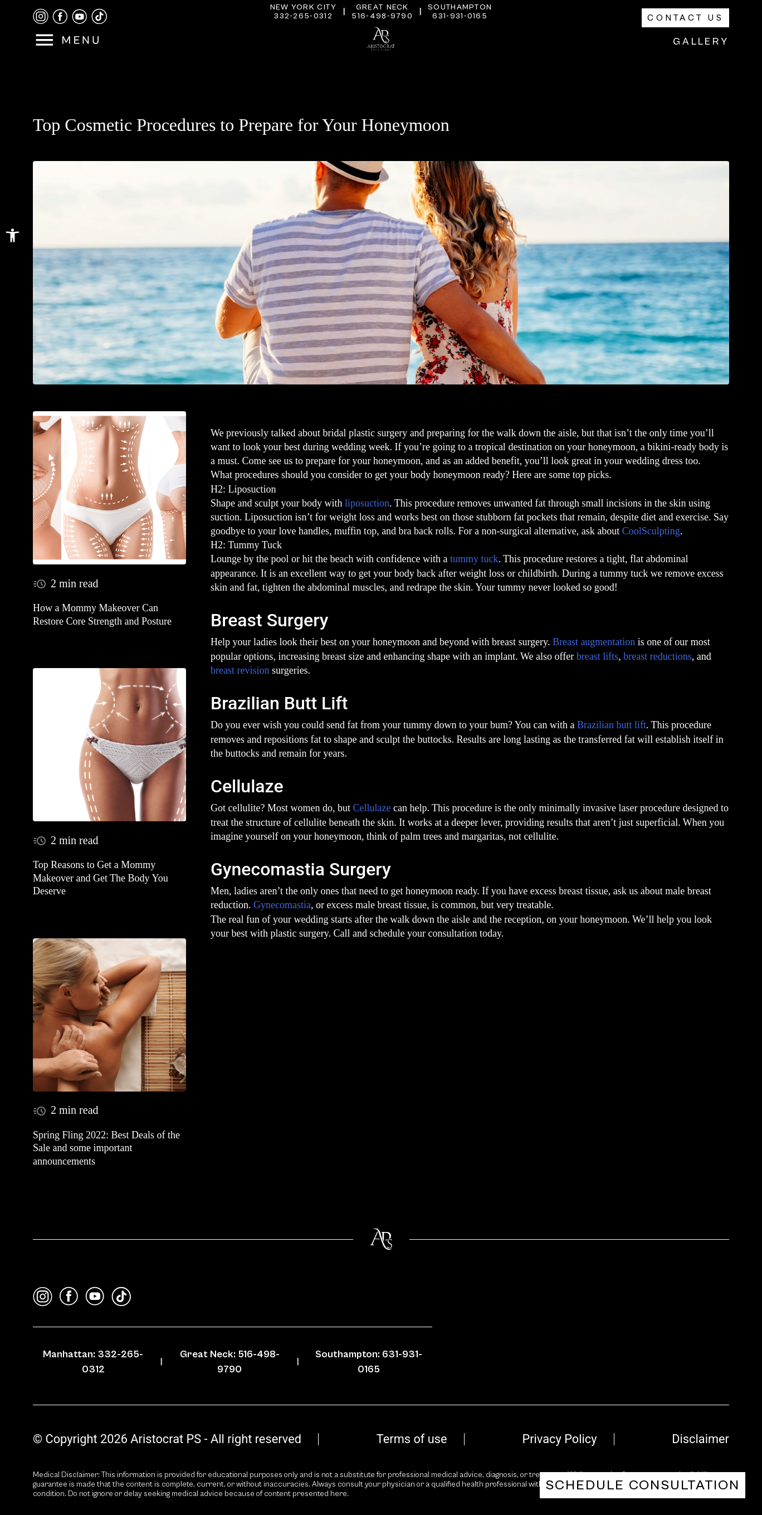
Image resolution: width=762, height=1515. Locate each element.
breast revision (240, 670)
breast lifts (597, 656)
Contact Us (685, 18)
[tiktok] (99, 16)
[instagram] (40, 16)
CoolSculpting (651, 531)
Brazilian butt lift (611, 724)
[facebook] (60, 17)
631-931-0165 (459, 16)
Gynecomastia (282, 904)
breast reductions (657, 656)
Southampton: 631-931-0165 (368, 1361)
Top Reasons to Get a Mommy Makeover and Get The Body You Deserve (100, 878)
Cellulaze (371, 807)
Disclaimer (700, 1439)
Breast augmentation (594, 641)
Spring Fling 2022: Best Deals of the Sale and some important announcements (106, 1148)
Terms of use (412, 1439)
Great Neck (382, 7)
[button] (12, 235)
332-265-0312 (303, 16)
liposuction (367, 503)
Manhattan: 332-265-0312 (93, 1361)
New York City (303, 7)
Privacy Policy (559, 1439)
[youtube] (79, 17)
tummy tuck (474, 558)
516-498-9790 (382, 16)
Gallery (701, 41)
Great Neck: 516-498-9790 (230, 1361)
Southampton (460, 7)
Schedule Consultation (642, 1485)
